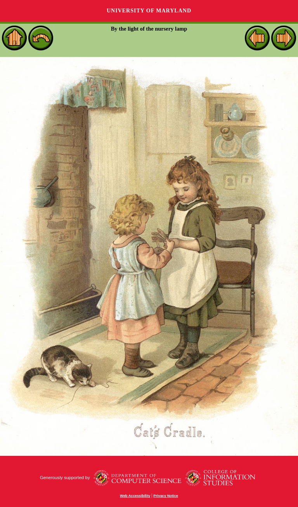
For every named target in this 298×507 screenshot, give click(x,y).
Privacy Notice (165, 496)
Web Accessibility (135, 496)
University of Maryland (149, 11)
